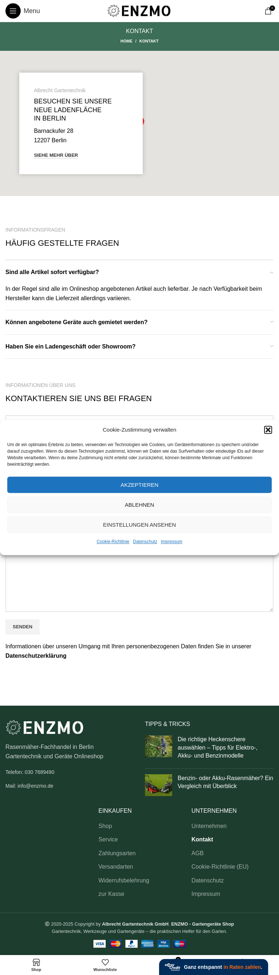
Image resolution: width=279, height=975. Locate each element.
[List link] (69, 772)
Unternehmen (209, 826)
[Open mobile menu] (23, 11)
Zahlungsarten (117, 853)
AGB (197, 853)
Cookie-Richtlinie (113, 541)
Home (126, 41)
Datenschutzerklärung (35, 656)
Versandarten (115, 867)
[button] (268, 429)
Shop (105, 826)
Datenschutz (145, 541)
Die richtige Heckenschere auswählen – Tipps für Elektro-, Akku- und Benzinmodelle (218, 747)
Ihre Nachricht (139, 557)
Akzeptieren (139, 485)
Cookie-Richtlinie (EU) (219, 867)
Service (108, 839)
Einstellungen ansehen (139, 525)
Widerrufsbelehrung (123, 880)
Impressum (171, 541)
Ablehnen (139, 505)
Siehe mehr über (56, 155)
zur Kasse (111, 894)
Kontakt (202, 839)
